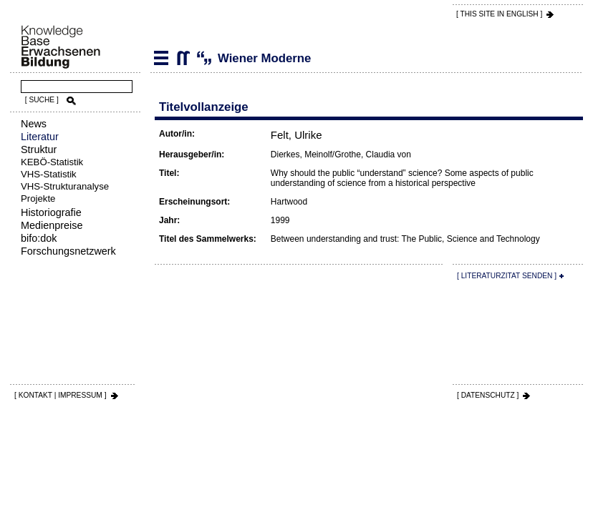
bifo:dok (39, 238)
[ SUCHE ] (42, 100)
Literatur (40, 136)
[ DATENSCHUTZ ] (488, 395)
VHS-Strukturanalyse (65, 186)
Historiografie (51, 212)
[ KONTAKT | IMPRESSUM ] (60, 395)
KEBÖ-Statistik (52, 162)
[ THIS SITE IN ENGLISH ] (499, 14)
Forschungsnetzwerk (68, 251)
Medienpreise (51, 225)
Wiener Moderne (182, 58)
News (34, 123)
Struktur (39, 149)
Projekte (38, 198)
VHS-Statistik (49, 174)
